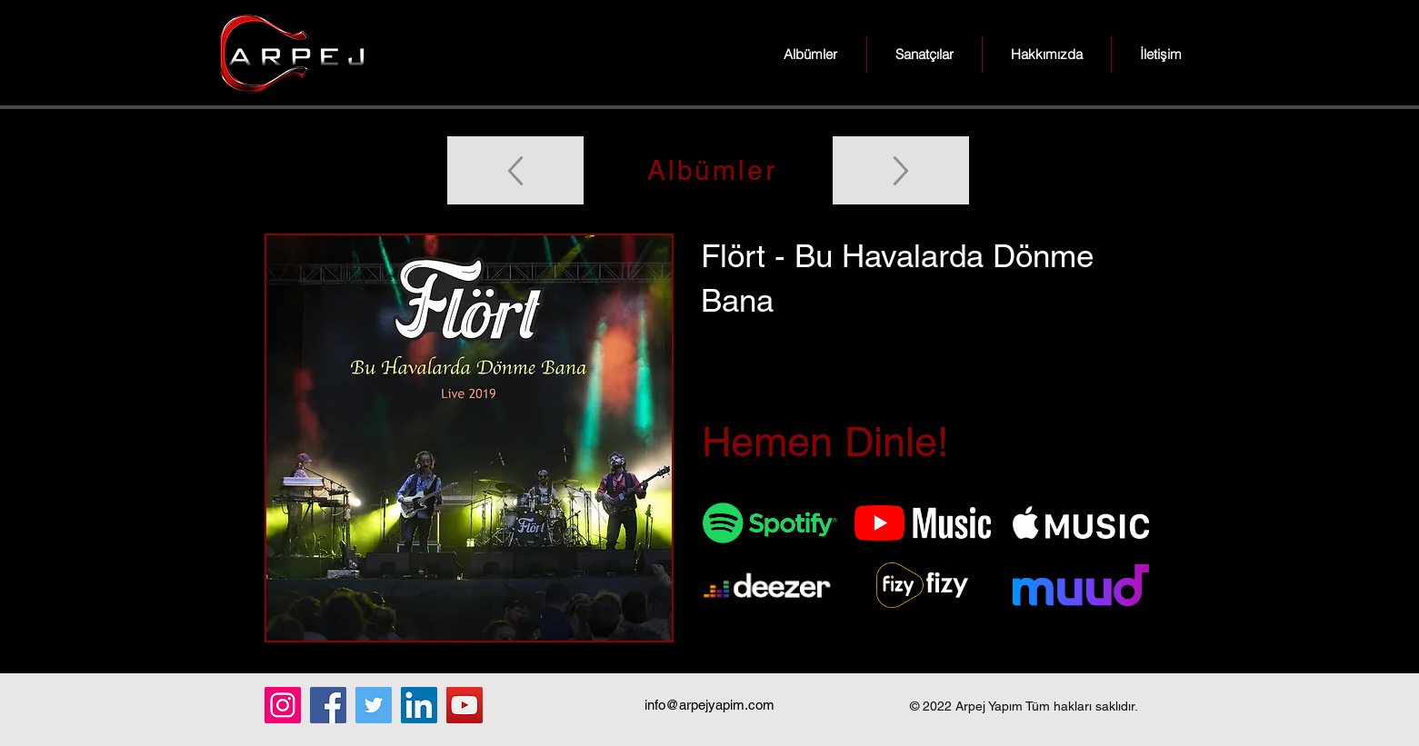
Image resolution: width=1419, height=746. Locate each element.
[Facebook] (328, 705)
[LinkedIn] (419, 705)
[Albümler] (710, 170)
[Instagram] (283, 705)
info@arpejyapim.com (709, 704)
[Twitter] (373, 705)
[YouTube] (464, 705)
